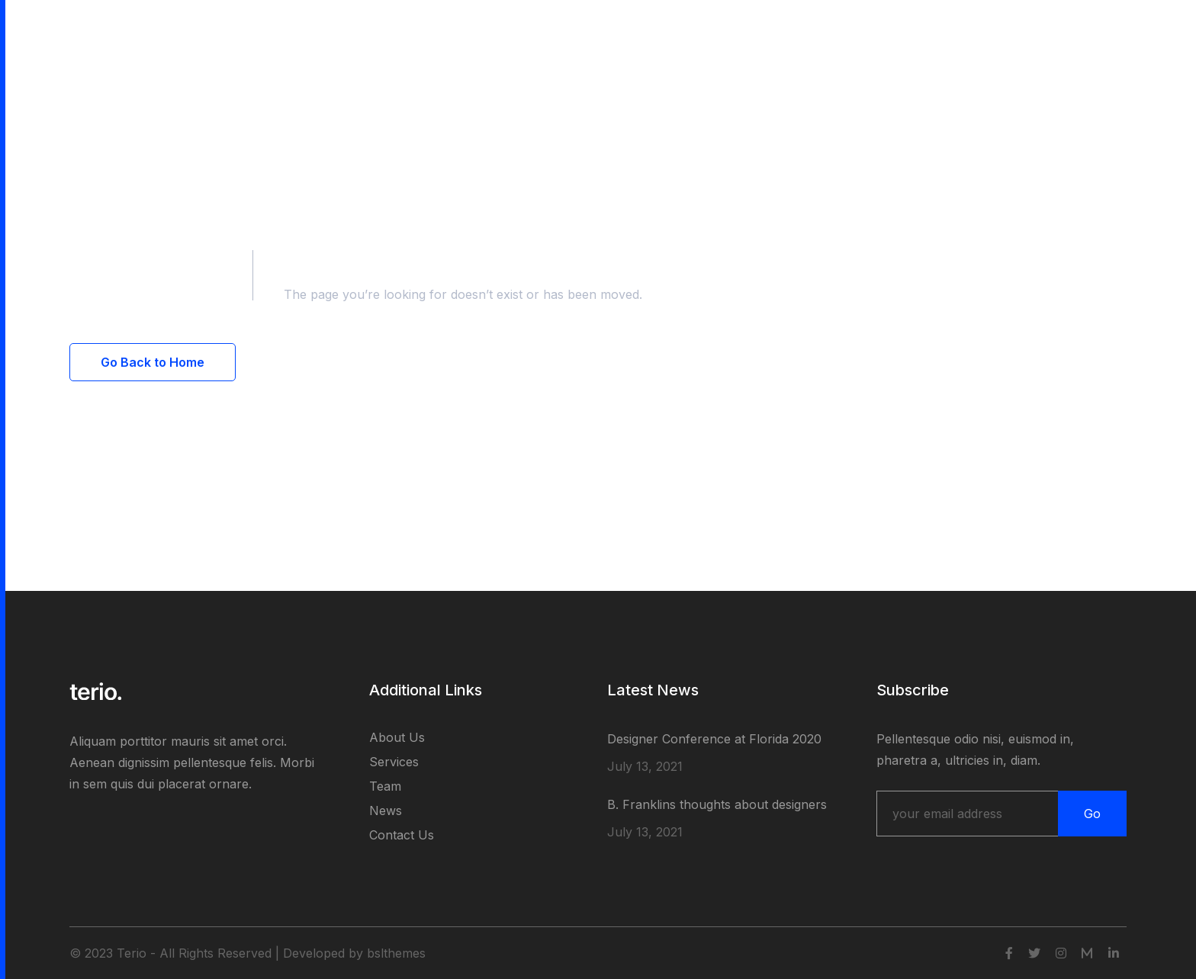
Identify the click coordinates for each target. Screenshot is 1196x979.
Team (385, 786)
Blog (373, 32)
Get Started (1075, 32)
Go (1092, 813)
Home (184, 32)
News (385, 810)
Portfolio (311, 32)
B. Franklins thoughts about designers (717, 804)
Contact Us (401, 835)
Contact (434, 32)
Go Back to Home (152, 362)
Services (394, 761)
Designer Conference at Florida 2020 (714, 738)
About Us (397, 737)
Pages (243, 32)
